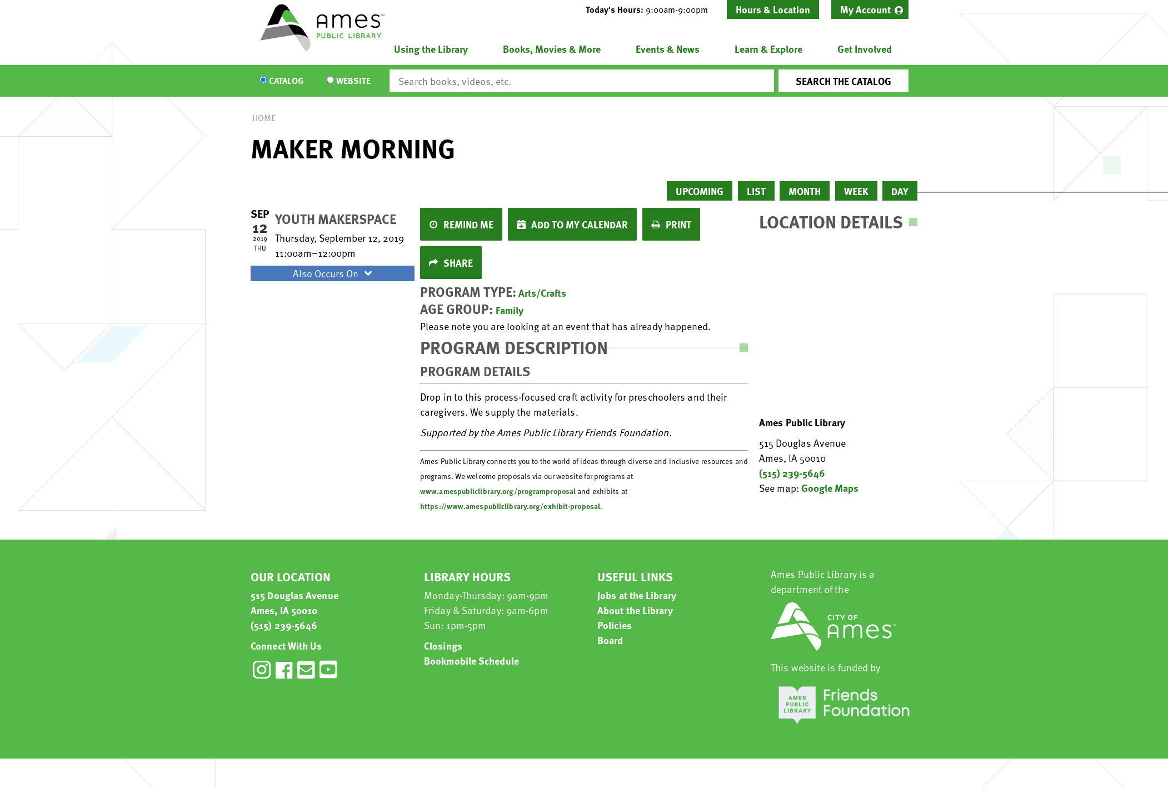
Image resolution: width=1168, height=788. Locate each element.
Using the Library (431, 48)
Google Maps (829, 487)
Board (610, 639)
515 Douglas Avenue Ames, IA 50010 (294, 602)
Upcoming (699, 190)
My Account (865, 9)
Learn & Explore (768, 48)
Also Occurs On (334, 273)
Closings (443, 645)
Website (353, 81)
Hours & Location (773, 9)
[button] (651, 9)
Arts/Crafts (542, 292)
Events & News (668, 48)
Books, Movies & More (552, 48)
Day (900, 190)
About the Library (635, 609)
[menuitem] (870, 9)
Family (509, 309)
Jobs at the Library (636, 594)
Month (804, 190)
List (756, 190)
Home (264, 117)
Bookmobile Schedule (471, 660)
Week (856, 190)
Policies (614, 624)
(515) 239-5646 (792, 472)
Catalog (286, 81)
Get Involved (864, 48)
